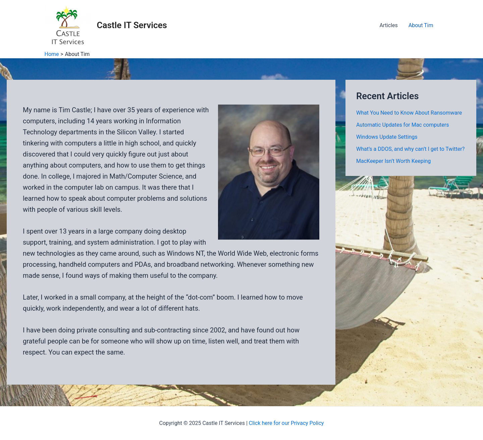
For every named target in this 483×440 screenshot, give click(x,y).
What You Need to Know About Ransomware (409, 113)
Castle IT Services (132, 25)
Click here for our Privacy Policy (286, 423)
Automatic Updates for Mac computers (402, 125)
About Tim (421, 25)
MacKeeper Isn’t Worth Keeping (393, 161)
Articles (388, 25)
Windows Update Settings (387, 137)
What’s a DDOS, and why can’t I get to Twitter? (410, 149)
